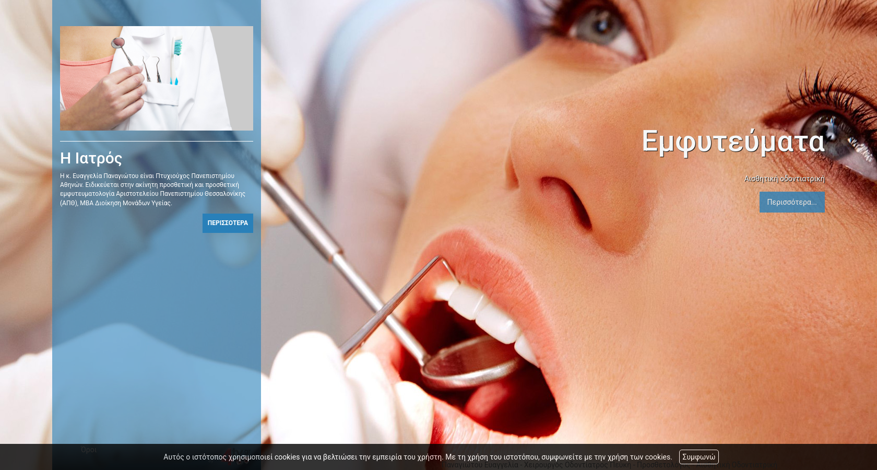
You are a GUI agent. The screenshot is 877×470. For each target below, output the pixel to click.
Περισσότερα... (792, 202)
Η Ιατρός (91, 158)
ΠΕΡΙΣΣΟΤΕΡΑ (228, 223)
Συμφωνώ (698, 457)
